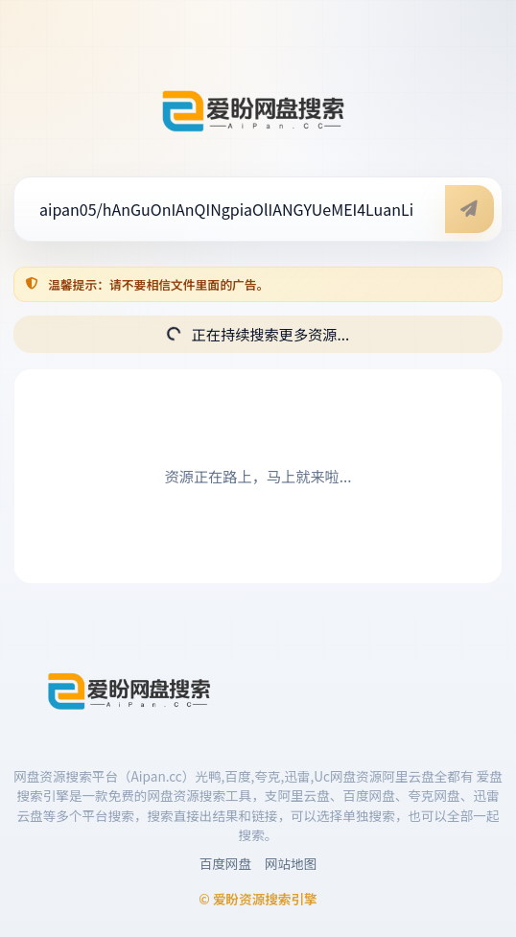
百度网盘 (225, 863)
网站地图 (291, 863)
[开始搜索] (470, 209)
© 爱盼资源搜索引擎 (258, 898)
